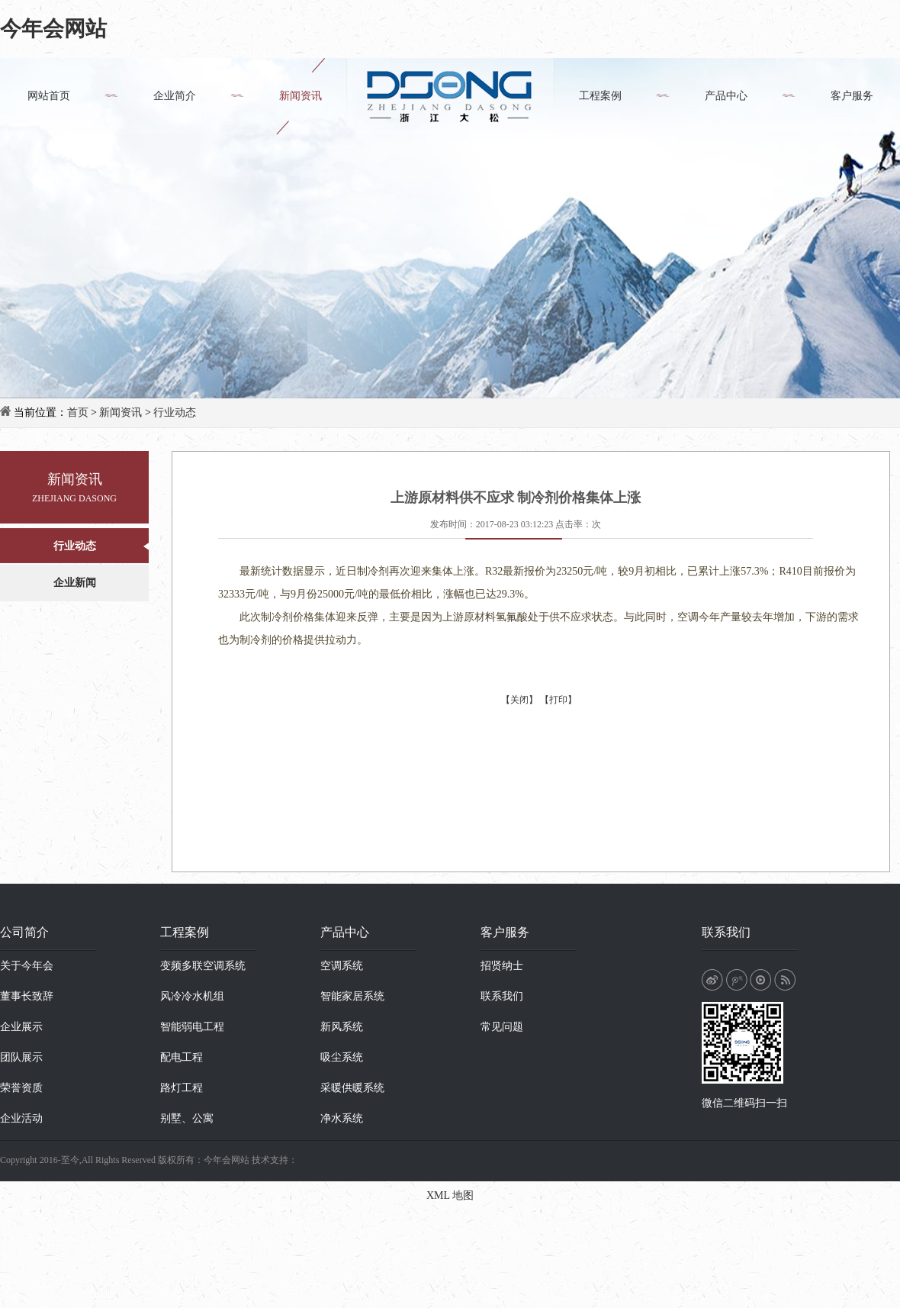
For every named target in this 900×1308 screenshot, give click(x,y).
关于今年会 (26, 965)
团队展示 (21, 1057)
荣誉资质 (21, 1088)
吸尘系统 (341, 1057)
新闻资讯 (300, 95)
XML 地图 (450, 1195)
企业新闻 (74, 582)
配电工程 (181, 1057)
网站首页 (48, 95)
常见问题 (502, 1027)
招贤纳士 (502, 965)
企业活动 (21, 1118)
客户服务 (852, 95)
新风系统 (341, 1027)
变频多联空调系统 (203, 965)
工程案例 (600, 95)
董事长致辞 (26, 996)
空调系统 (341, 965)
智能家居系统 (352, 996)
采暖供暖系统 (352, 1088)
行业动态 (174, 412)
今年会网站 (53, 28)
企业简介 (174, 95)
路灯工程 (181, 1088)
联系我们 (502, 996)
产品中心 (726, 95)
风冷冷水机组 (192, 996)
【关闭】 (519, 699)
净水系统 (341, 1118)
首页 (77, 412)
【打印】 (558, 699)
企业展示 (21, 1027)
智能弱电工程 (192, 1027)
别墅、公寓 (187, 1118)
